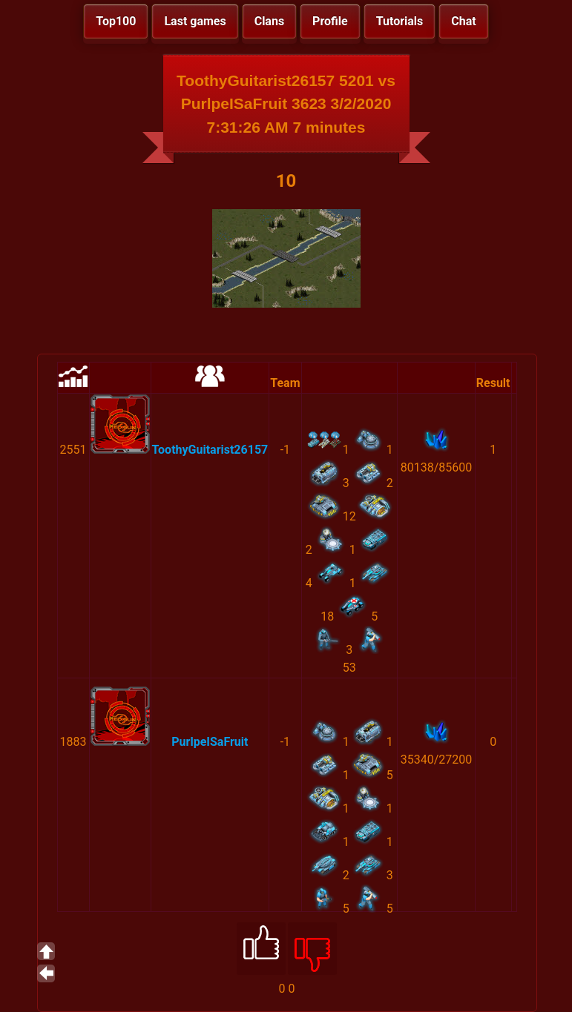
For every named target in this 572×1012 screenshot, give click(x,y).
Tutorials (400, 21)
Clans (269, 21)
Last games (195, 21)
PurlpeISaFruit (209, 742)
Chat (463, 21)
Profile (330, 21)
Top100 (116, 21)
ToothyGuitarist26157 (210, 450)
